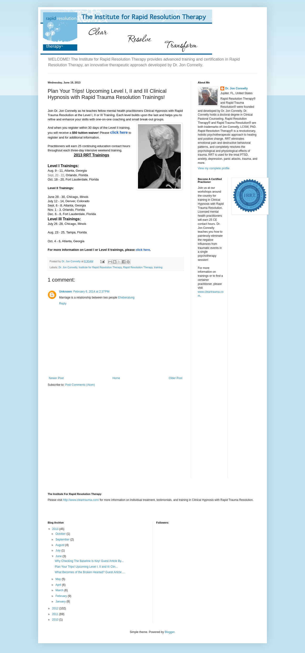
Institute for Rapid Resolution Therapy (100, 267)
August (60, 545)
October (61, 533)
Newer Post (56, 378)
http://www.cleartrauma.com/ (81, 500)
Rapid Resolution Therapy (138, 267)
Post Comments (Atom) (80, 384)
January (61, 601)
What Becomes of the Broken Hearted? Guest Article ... (90, 572)
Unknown (65, 291)
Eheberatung (126, 297)
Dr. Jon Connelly (68, 267)
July (58, 550)
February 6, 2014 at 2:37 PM (91, 291)
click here (143, 250)
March (60, 590)
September (63, 539)
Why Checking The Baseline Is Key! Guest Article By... (89, 561)
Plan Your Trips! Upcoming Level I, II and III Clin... (86, 566)
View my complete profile (213, 168)
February (62, 596)
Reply (62, 303)
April (59, 584)
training (158, 267)
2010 (55, 619)
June (59, 556)
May (59, 579)
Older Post (175, 378)
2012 (55, 608)
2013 (55, 529)
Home (116, 378)
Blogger (169, 632)
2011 (55, 614)
